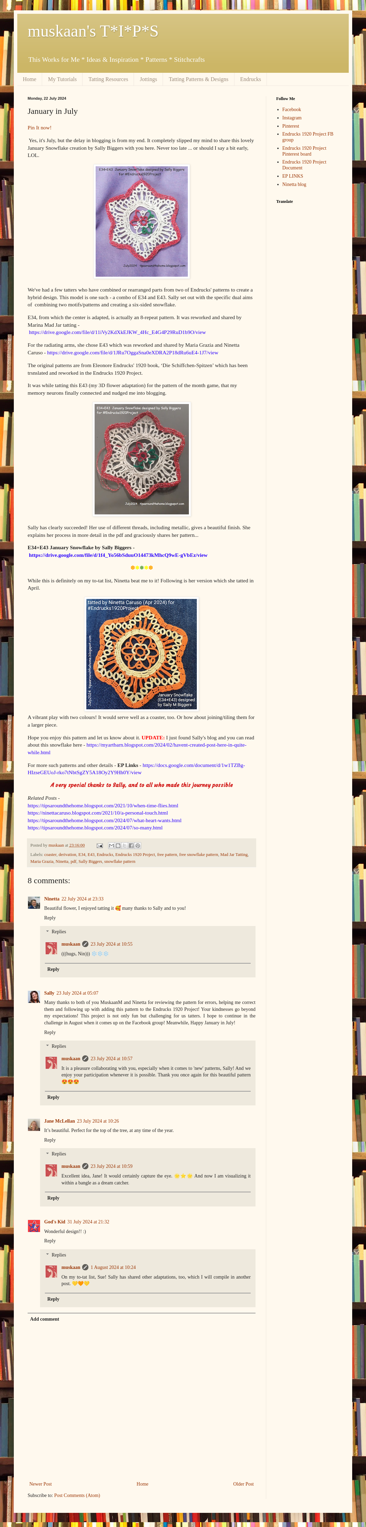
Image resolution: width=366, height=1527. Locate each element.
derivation (67, 854)
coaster (50, 854)
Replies (58, 932)
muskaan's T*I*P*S (93, 31)
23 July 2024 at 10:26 (98, 1121)
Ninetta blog (294, 184)
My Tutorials (62, 79)
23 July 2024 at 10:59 (111, 1166)
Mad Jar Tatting (234, 854)
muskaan (70, 944)
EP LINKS (293, 176)
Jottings (148, 79)
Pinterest (290, 126)
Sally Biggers (90, 861)
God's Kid (54, 1221)
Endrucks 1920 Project (135, 854)
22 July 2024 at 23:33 (82, 899)
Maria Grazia (42, 861)
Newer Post (40, 1484)
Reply (50, 917)
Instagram (292, 117)
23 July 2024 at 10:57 (111, 1058)
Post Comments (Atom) (77, 1495)
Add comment (44, 1319)
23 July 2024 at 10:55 (111, 944)
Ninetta (62, 861)
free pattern (167, 854)
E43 (91, 854)
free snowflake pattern (198, 854)
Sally (49, 993)
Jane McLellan (59, 1121)
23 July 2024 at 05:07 (77, 993)
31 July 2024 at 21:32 (88, 1221)
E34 (81, 854)
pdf (73, 861)
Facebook (291, 109)
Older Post (243, 1484)
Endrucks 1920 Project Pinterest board (304, 151)
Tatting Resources (108, 79)
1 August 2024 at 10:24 (113, 1267)
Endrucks (250, 79)
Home (29, 79)
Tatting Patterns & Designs (199, 79)
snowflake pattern (119, 861)
